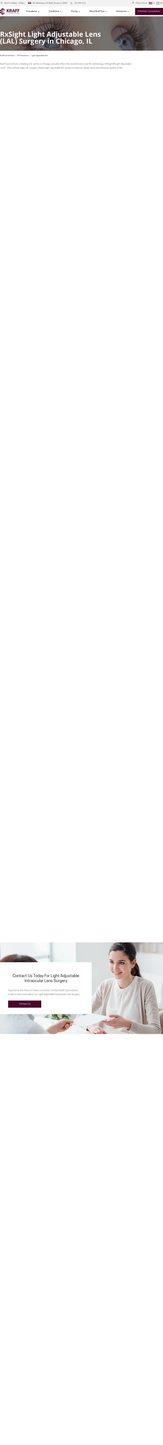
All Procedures (23, 56)
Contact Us (24, 1004)
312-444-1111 (80, 3)
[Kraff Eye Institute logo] (10, 11)
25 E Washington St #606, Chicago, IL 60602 (49, 3)
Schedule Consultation (149, 11)
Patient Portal (141, 3)
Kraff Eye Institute (7, 56)
